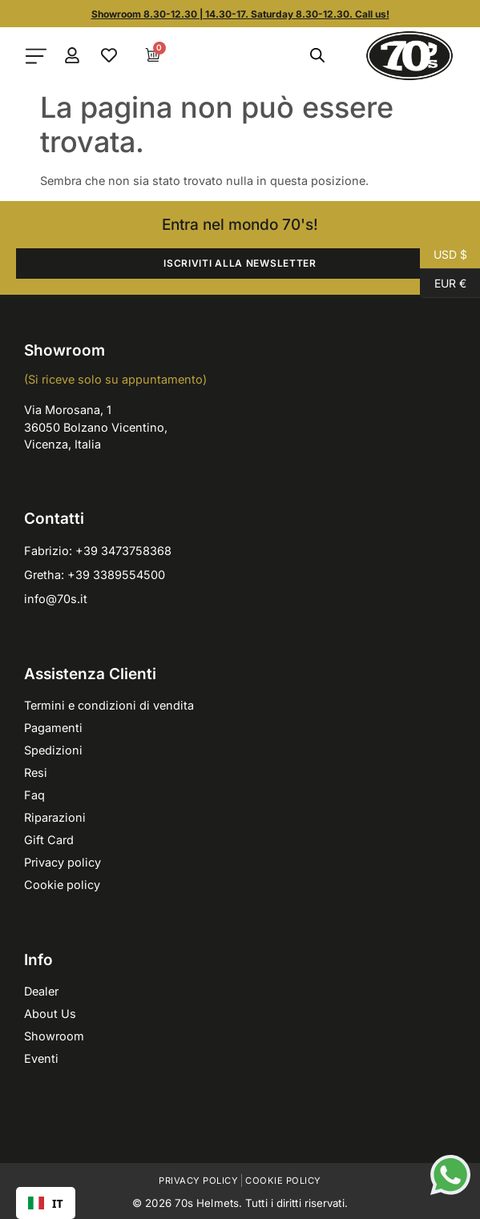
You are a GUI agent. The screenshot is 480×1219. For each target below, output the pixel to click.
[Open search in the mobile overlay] (317, 55)
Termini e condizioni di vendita (109, 705)
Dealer (41, 991)
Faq (34, 795)
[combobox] (45, 1203)
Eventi (41, 1058)
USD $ (443, 254)
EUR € (443, 283)
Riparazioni (55, 817)
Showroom (54, 1036)
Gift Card (49, 840)
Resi (35, 772)
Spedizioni (53, 750)
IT (45, 1203)
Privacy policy (62, 862)
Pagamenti (53, 727)
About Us (50, 1013)
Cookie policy (62, 884)
